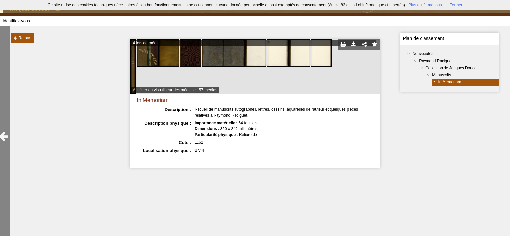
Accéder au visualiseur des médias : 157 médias (175, 90)
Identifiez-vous (16, 20)
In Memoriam (449, 82)
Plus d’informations (425, 5)
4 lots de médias (147, 43)
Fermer (456, 5)
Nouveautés (422, 53)
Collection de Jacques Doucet (451, 68)
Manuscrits (441, 75)
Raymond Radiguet (436, 61)
